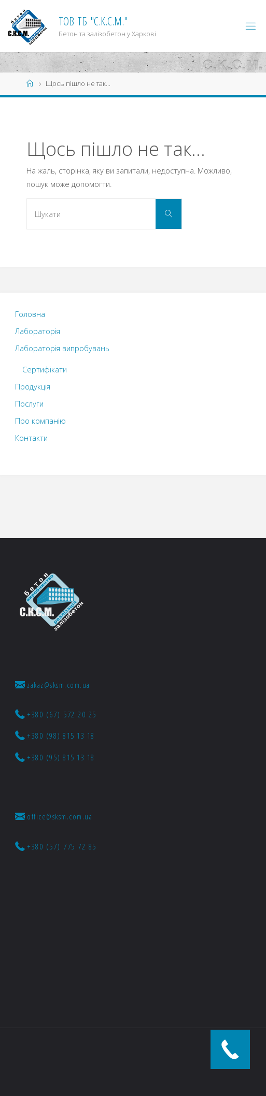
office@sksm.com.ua (54, 816)
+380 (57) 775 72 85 (55, 846)
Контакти (31, 438)
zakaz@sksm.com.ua (52, 685)
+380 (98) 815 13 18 (55, 735)
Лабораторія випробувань (62, 348)
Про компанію (40, 421)
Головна (30, 314)
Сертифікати (44, 369)
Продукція (32, 387)
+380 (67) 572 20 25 (55, 714)
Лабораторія (37, 331)
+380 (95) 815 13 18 (55, 757)
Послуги (29, 404)
